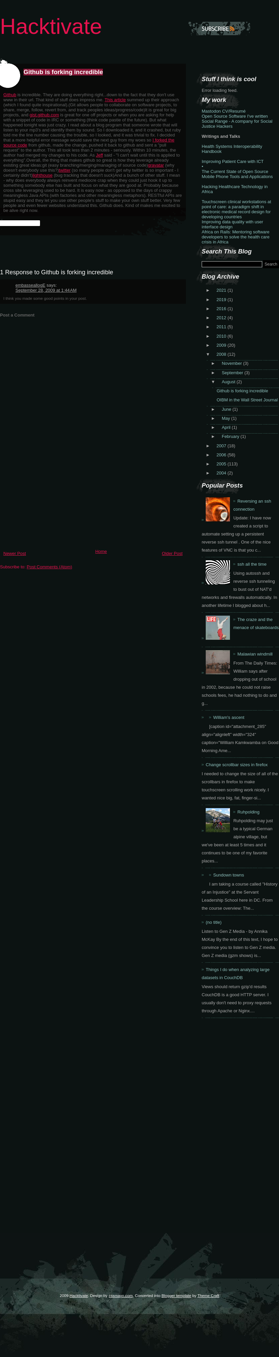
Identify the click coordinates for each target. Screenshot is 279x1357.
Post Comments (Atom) (49, 566)
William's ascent (228, 717)
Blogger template (176, 1295)
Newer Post (14, 553)
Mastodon (211, 111)
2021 (222, 290)
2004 (222, 472)
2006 (222, 454)
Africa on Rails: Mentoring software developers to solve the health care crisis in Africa (236, 236)
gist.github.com (44, 114)
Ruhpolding (248, 811)
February (231, 436)
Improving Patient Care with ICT (233, 161)
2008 (222, 354)
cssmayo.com (120, 1295)
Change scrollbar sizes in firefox (237, 764)
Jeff (99, 155)
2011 (222, 326)
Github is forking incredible (63, 72)
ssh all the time (252, 564)
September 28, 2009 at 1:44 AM (46, 290)
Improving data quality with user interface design (232, 224)
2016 (222, 308)
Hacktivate (51, 26)
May (226, 418)
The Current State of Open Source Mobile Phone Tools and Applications (237, 174)
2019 (222, 299)
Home (101, 551)
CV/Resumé (234, 111)
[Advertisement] (50, 499)
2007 (222, 445)
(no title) (214, 922)
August (229, 381)
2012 (222, 317)
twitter (65, 170)
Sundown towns (228, 875)
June (227, 409)
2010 (222, 336)
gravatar (156, 165)
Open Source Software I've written (235, 116)
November (232, 363)
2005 (222, 463)
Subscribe (219, 28)
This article (115, 99)
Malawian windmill (255, 654)
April (227, 427)
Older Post (172, 553)
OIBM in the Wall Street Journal (247, 399)
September (233, 372)
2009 (222, 345)
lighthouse (42, 175)
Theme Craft (208, 1295)
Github (9, 94)
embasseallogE (30, 285)
